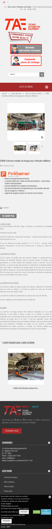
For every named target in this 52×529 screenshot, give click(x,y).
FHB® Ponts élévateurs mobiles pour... (26, 388)
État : (1, 166)
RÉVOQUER (6, 521)
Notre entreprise (9, 482)
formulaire (24, 512)
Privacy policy (8, 491)
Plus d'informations (46, 512)
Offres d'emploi (9, 487)
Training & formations (10, 478)
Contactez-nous (11, 431)
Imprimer (6, 208)
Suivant (42, 146)
